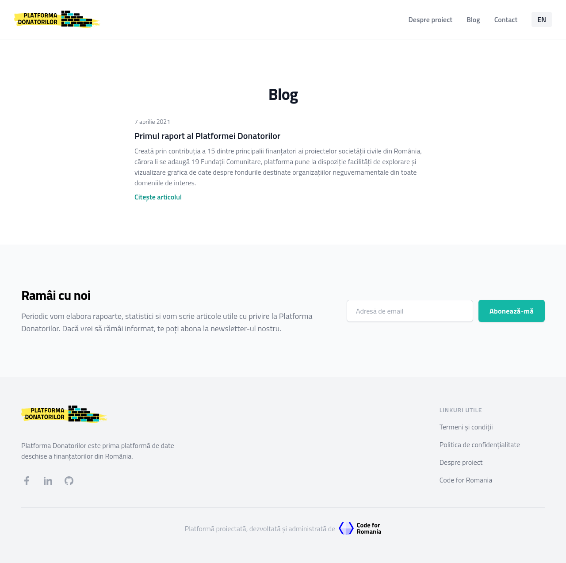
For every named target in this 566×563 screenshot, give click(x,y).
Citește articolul (158, 196)
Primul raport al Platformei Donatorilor (207, 135)
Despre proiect (430, 19)
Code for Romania (466, 480)
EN (541, 19)
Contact (505, 19)
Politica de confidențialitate (480, 444)
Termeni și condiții (466, 426)
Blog (473, 19)
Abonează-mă (512, 311)
